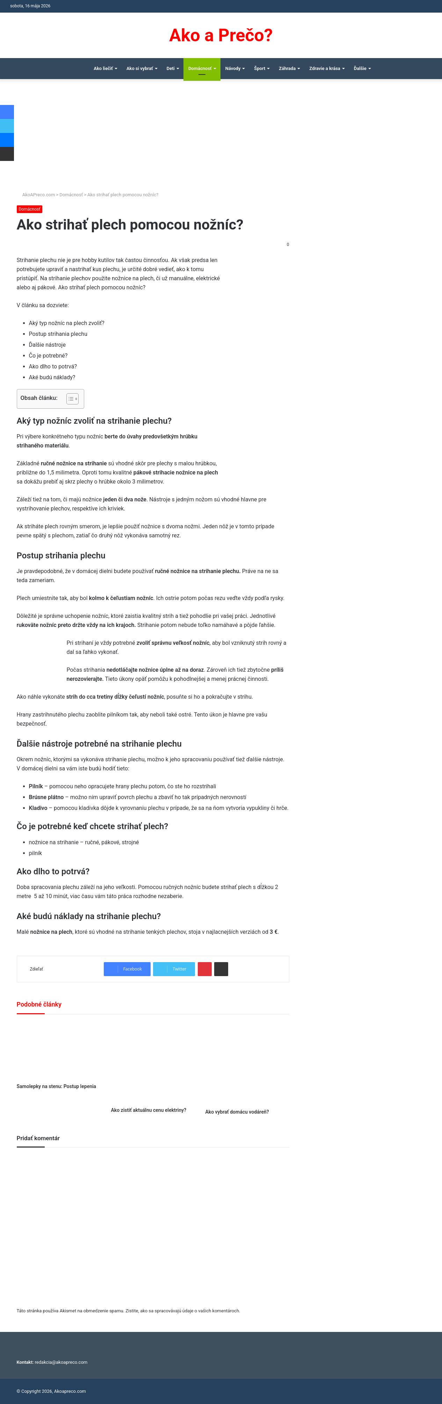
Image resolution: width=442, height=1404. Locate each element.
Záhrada (287, 68)
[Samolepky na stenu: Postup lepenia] (59, 1050)
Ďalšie (360, 68)
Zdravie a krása (324, 68)
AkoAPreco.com (36, 194)
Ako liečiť (103, 68)
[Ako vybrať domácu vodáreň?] (247, 1063)
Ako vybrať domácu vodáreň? (237, 1112)
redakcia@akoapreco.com (61, 1362)
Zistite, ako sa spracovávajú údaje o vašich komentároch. (182, 1310)
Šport (259, 68)
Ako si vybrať (139, 68)
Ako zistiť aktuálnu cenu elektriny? (148, 1110)
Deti (171, 68)
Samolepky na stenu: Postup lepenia (56, 1086)
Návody (233, 68)
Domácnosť (200, 68)
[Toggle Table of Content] (69, 399)
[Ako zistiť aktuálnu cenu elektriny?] (153, 1062)
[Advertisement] (221, 139)
